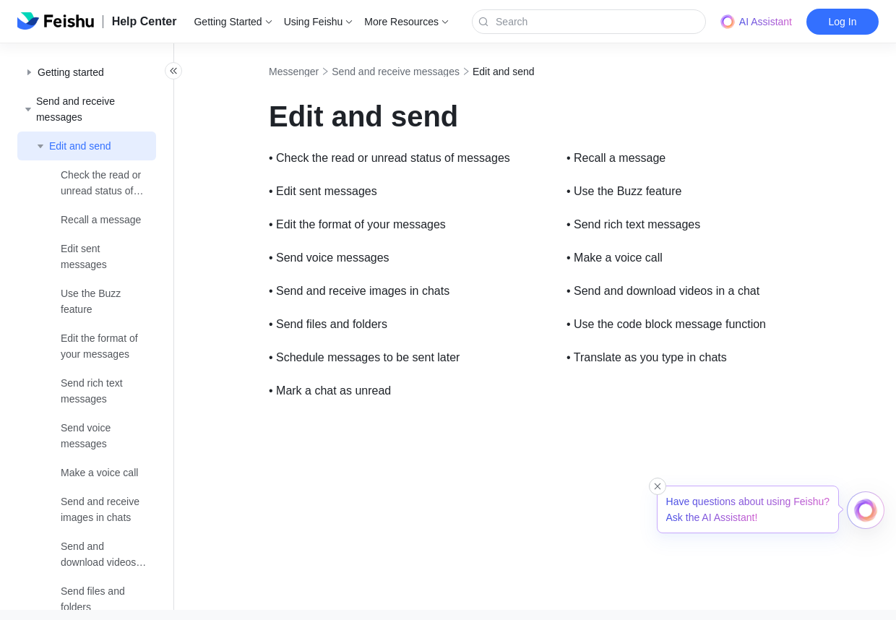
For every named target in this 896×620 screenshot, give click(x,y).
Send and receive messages (427, 71)
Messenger (325, 71)
